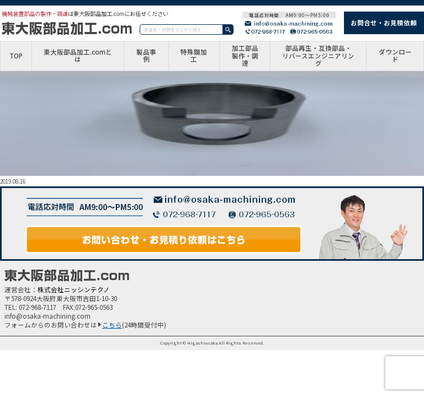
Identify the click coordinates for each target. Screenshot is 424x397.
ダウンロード (395, 56)
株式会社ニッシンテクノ (74, 289)
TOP (16, 56)
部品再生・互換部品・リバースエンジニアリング (318, 56)
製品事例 (146, 56)
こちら (112, 324)
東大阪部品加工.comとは (78, 56)
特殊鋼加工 (194, 56)
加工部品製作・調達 (245, 56)
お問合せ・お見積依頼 (384, 22)
